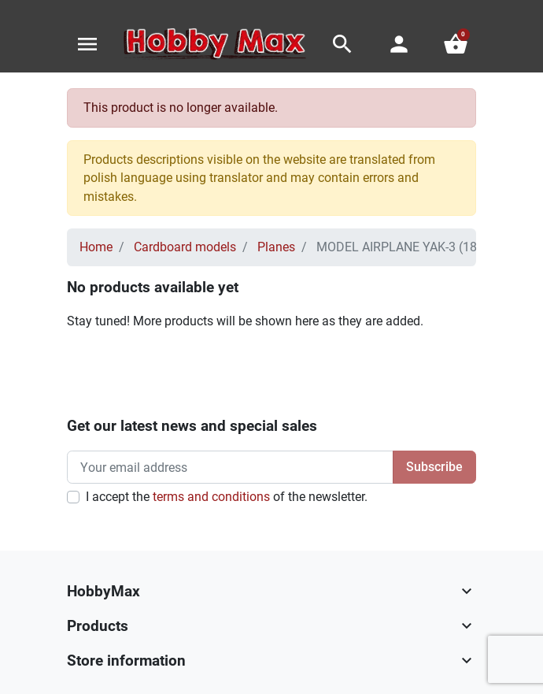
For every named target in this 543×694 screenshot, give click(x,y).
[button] (342, 44)
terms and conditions (211, 496)
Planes (276, 246)
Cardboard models (185, 246)
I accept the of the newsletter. (227, 496)
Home (96, 246)
